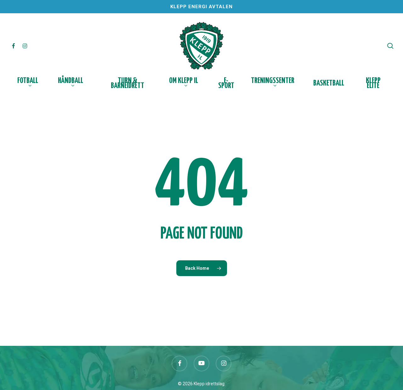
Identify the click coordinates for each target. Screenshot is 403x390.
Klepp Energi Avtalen (201, 6)
